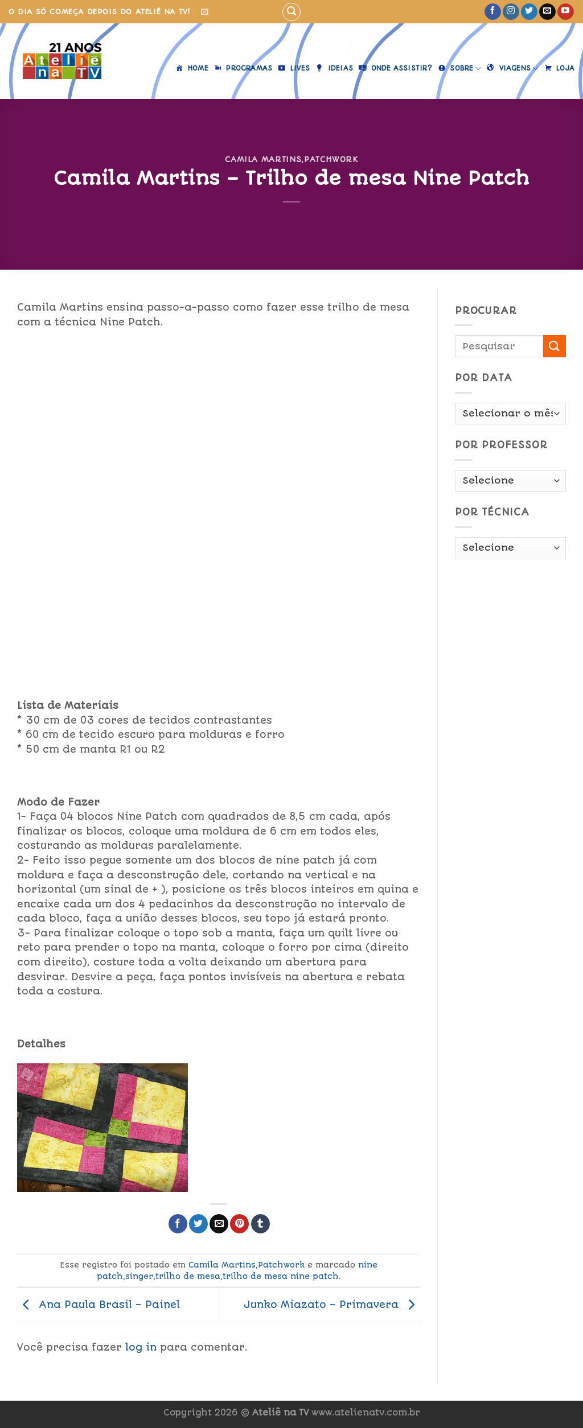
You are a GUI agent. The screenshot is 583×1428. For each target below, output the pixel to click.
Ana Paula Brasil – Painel (98, 1304)
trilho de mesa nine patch (281, 1276)
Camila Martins (263, 159)
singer (139, 1276)
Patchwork (331, 159)
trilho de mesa (187, 1276)
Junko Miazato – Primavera (332, 1304)
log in (141, 1347)
